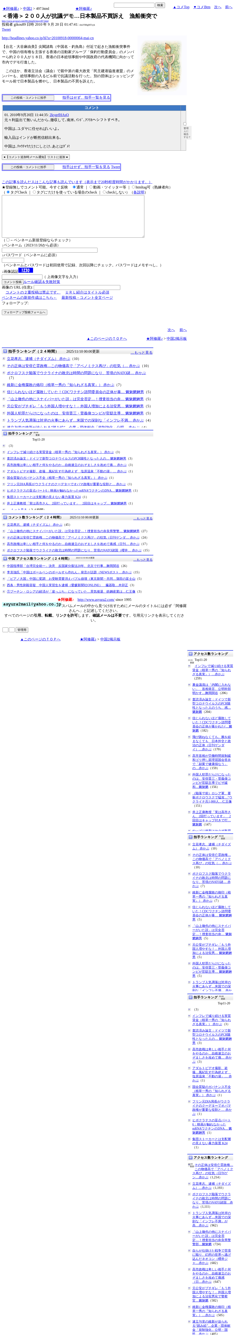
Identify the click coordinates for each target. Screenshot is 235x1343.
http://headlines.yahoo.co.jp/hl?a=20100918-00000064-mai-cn (48, 38)
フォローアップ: (15, 311)
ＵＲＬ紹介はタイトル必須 (87, 300)
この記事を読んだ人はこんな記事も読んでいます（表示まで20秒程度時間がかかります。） (77, 182)
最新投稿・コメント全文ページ (87, 306)
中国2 (27, 9)
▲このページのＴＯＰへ (107, 347)
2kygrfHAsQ (59, 115)
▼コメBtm (201, 7)
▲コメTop (181, 7)
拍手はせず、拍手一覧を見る (86, 97)
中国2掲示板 (177, 347)
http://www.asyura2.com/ (96, 608)
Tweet (6, 29)
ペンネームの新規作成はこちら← (29, 306)
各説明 (138, 192)
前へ (228, 7)
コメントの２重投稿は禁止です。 (33, 300)
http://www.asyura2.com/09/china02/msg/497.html (25, 21)
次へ (217, 7)
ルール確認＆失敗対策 (41, 290)
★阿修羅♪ (11, 9)
